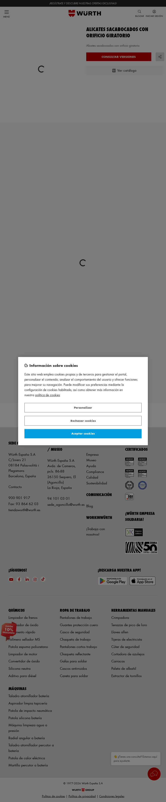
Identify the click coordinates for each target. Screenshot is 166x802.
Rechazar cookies (83, 420)
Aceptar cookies (83, 433)
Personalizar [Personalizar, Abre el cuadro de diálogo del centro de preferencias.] (83, 408)
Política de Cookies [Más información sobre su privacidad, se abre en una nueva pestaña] (47, 395)
